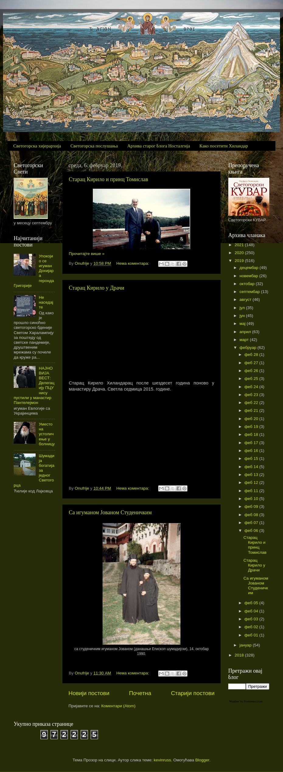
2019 (240, 260)
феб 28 (251, 354)
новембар (249, 276)
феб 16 (251, 450)
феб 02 (251, 627)
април (245, 331)
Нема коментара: (133, 263)
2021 (240, 245)
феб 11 (251, 490)
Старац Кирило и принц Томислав (108, 179)
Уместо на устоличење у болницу (46, 434)
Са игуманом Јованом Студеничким (110, 512)
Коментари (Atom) (118, 706)
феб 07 (251, 522)
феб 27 (251, 362)
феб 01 (251, 635)
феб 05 (251, 603)
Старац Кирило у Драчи (96, 288)
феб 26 (251, 370)
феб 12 (251, 482)
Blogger (202, 760)
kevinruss (162, 760)
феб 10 (251, 498)
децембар (249, 267)
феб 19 (251, 426)
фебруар (248, 347)
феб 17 (251, 442)
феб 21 (251, 410)
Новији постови (88, 693)
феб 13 (251, 474)
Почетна (140, 693)
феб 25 (251, 378)
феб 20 (251, 418)
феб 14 (251, 466)
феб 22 (251, 402)
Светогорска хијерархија (37, 145)
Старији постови (193, 693)
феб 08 (251, 514)
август (246, 299)
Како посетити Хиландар (223, 145)
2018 (240, 655)
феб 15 (251, 458)
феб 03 (251, 619)
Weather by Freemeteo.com (246, 701)
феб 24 (251, 386)
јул (242, 307)
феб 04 (251, 611)
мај (243, 323)
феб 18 (251, 434)
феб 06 (251, 530)
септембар (250, 291)
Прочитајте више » (86, 253)
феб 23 (251, 394)
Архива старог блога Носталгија (158, 145)
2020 (240, 252)
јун (242, 315)
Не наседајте (46, 302)
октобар (247, 283)
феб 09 (251, 506)
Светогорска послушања (94, 145)
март (244, 339)
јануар (246, 645)
